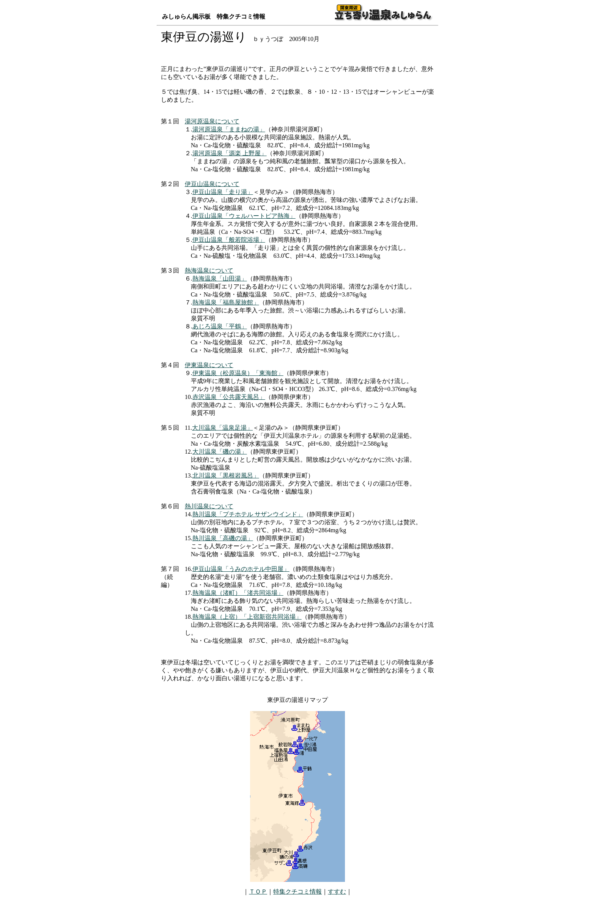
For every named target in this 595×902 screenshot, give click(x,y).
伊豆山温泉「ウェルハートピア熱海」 (244, 216)
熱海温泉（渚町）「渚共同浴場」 (237, 593)
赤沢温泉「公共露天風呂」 (228, 397)
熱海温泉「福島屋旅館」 (225, 302)
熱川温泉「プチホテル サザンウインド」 (247, 514)
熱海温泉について (209, 270)
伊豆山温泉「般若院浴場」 (228, 240)
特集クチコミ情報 (297, 891)
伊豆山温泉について (212, 184)
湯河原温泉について (212, 121)
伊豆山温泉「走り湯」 (222, 192)
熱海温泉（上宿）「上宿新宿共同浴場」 (247, 616)
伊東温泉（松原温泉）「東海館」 (237, 373)
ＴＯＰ (258, 891)
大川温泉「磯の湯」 (219, 451)
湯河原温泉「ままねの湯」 (228, 129)
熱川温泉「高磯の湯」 (222, 538)
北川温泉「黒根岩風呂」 (225, 475)
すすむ (337, 891)
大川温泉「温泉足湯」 (222, 427)
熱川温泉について (209, 506)
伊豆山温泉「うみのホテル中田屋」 (241, 569)
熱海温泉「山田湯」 (219, 278)
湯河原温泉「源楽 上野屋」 (229, 153)
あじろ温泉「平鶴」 (219, 326)
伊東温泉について (209, 365)
